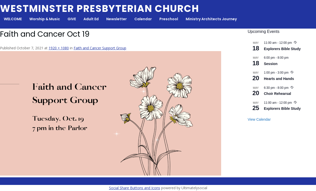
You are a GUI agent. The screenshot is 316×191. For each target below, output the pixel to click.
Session (271, 64)
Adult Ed (91, 19)
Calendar (143, 19)
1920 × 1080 (59, 48)
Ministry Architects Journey (211, 19)
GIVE (72, 19)
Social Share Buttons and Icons (134, 187)
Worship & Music (44, 19)
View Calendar (259, 119)
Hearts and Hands (279, 79)
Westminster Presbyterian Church (99, 8)
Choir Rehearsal (277, 94)
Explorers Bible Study (282, 49)
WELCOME (13, 19)
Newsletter (116, 19)
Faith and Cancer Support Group (100, 48)
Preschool (168, 19)
